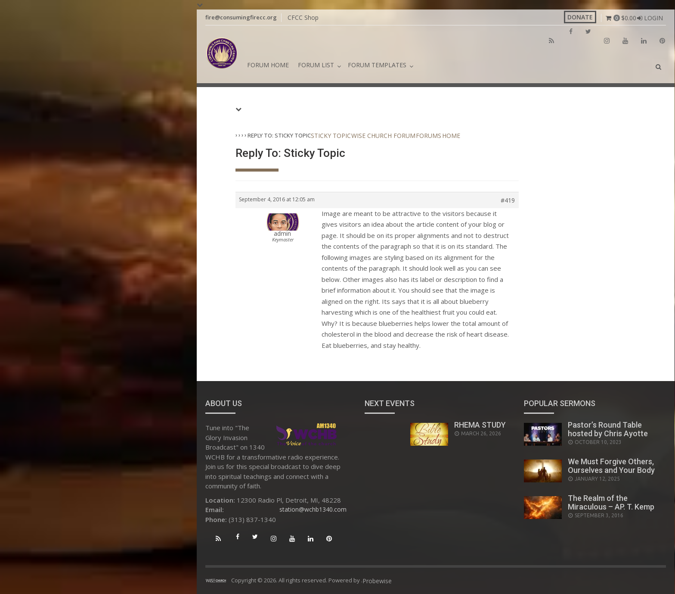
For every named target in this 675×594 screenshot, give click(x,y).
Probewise (377, 581)
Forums (428, 135)
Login (653, 18)
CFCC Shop (303, 17)
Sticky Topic (331, 135)
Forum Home (268, 65)
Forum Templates (377, 65)
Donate (580, 17)
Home (451, 135)
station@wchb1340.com (313, 509)
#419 (508, 200)
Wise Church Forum (383, 135)
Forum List (316, 65)
